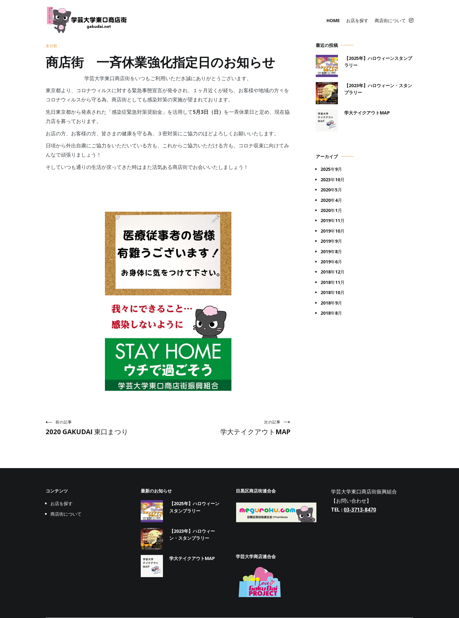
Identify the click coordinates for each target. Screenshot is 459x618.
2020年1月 (331, 210)
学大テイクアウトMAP (229, 427)
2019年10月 (332, 231)
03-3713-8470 (360, 509)
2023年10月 (332, 180)
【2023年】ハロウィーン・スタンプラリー (378, 88)
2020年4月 (331, 200)
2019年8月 (331, 251)
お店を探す (357, 20)
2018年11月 (332, 282)
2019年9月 (331, 241)
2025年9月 (331, 169)
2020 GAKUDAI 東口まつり (107, 427)
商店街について (390, 20)
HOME (333, 20)
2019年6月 (331, 262)
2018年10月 (332, 292)
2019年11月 (332, 220)
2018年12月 (332, 272)
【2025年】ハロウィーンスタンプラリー (378, 61)
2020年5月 (331, 190)
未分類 (51, 45)
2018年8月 (331, 313)
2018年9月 (331, 303)
